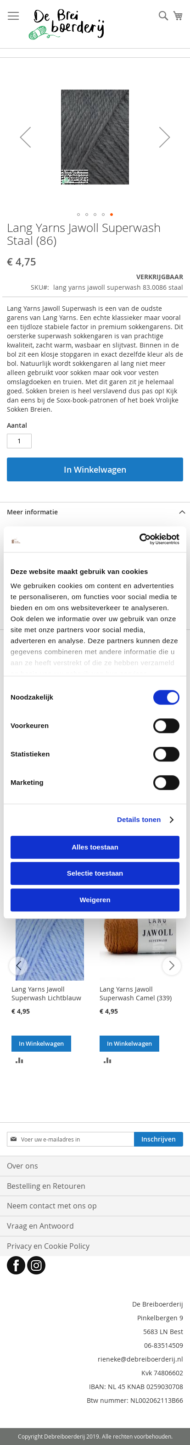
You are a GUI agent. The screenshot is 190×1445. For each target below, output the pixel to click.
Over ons (22, 1166)
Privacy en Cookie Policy (48, 1246)
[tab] (95, 512)
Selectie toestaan (95, 873)
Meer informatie (32, 511)
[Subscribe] (158, 1139)
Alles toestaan (95, 847)
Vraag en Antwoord (40, 1226)
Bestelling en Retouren (46, 1186)
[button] (25, 137)
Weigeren (94, 900)
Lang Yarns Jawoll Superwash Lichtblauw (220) (46, 998)
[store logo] (66, 24)
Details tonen (139, 819)
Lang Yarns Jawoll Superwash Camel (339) (136, 993)
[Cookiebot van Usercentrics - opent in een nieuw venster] (139, 539)
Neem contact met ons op (52, 1206)
